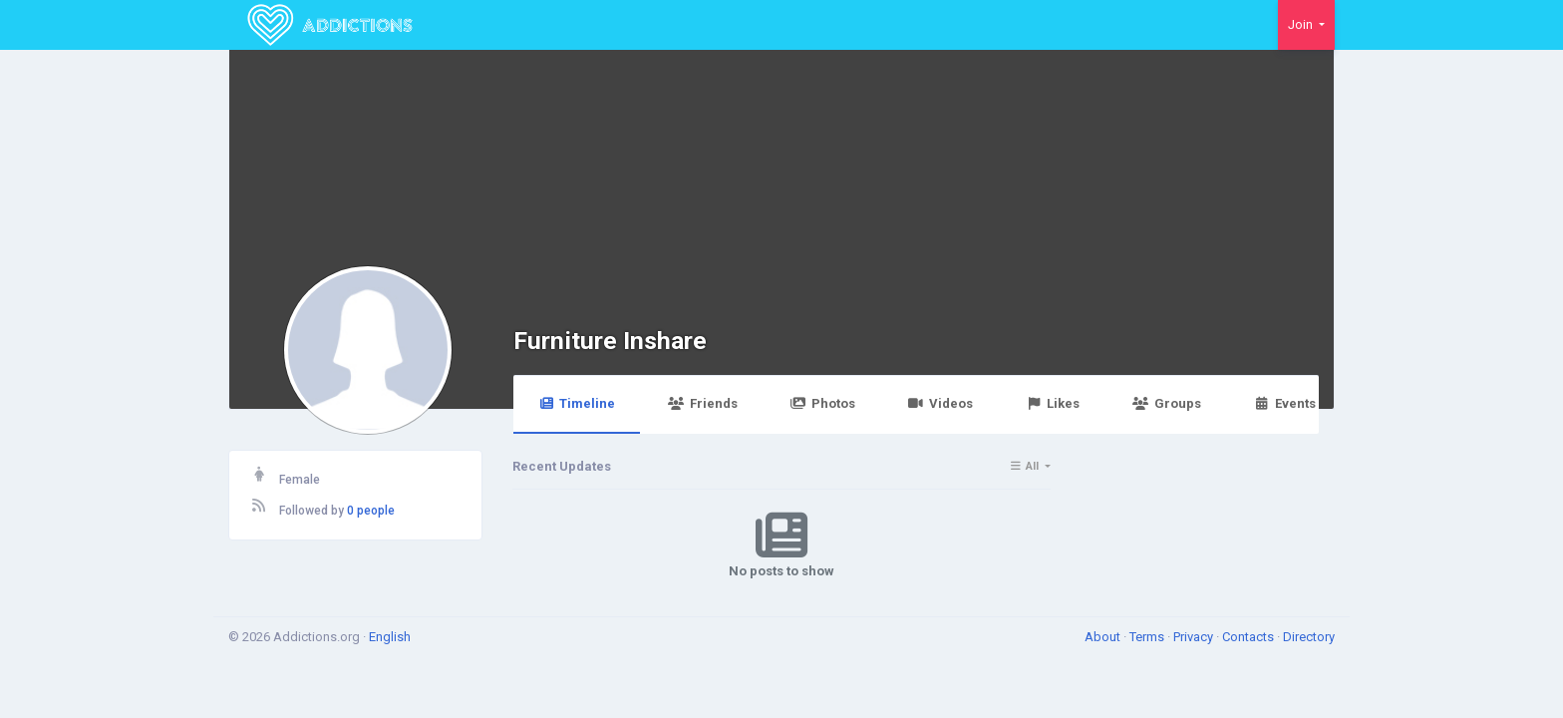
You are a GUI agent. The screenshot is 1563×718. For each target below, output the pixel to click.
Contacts (1249, 636)
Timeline (576, 403)
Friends (702, 403)
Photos (822, 403)
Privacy (1194, 636)
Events (1285, 403)
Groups (1166, 403)
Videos (940, 403)
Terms (1148, 636)
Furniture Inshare (610, 340)
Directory (1309, 636)
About (1104, 636)
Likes (1053, 403)
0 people (371, 511)
